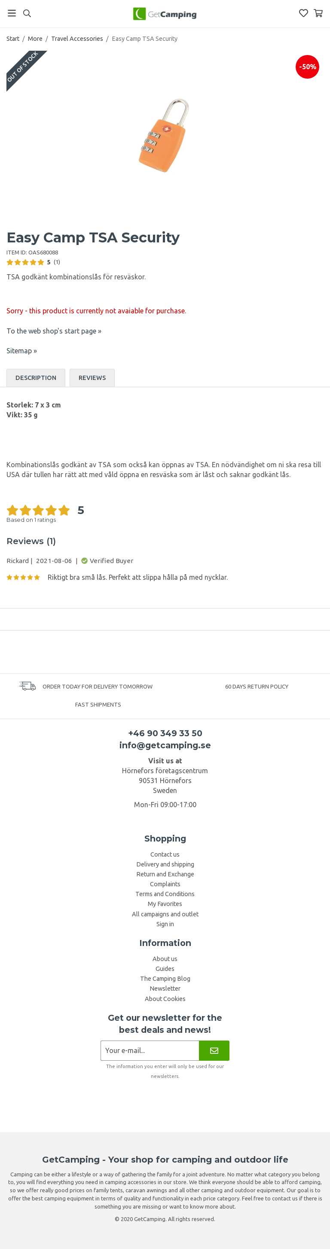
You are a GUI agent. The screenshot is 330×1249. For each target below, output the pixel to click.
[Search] (26, 13)
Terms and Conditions (165, 894)
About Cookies (165, 998)
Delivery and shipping (165, 864)
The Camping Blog (165, 978)
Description (35, 377)
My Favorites (165, 903)
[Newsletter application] (150, 1051)
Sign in (165, 924)
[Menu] (11, 13)
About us (165, 958)
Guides (165, 968)
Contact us (165, 854)
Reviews (92, 377)
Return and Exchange (165, 874)
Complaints (165, 884)
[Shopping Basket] (318, 13)
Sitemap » (21, 351)
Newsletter (165, 988)
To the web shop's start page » (53, 331)
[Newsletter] (214, 1051)
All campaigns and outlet (165, 914)
